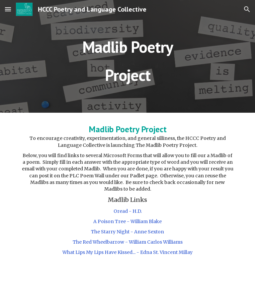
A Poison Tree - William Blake (127, 221)
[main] (127, 57)
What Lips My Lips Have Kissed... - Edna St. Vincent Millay (127, 252)
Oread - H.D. (128, 211)
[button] (8, 9)
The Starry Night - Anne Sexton (127, 232)
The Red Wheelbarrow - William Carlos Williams (128, 242)
